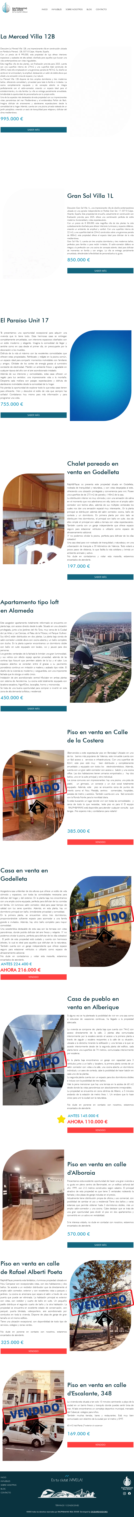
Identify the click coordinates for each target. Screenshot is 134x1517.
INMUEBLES (5, 1481)
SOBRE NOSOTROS (8, 1485)
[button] (100, 842)
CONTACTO (6, 1493)
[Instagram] (124, 1493)
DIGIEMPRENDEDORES (99, 1512)
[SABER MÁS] (34, 129)
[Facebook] (129, 1493)
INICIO (3, 1477)
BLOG (3, 1489)
